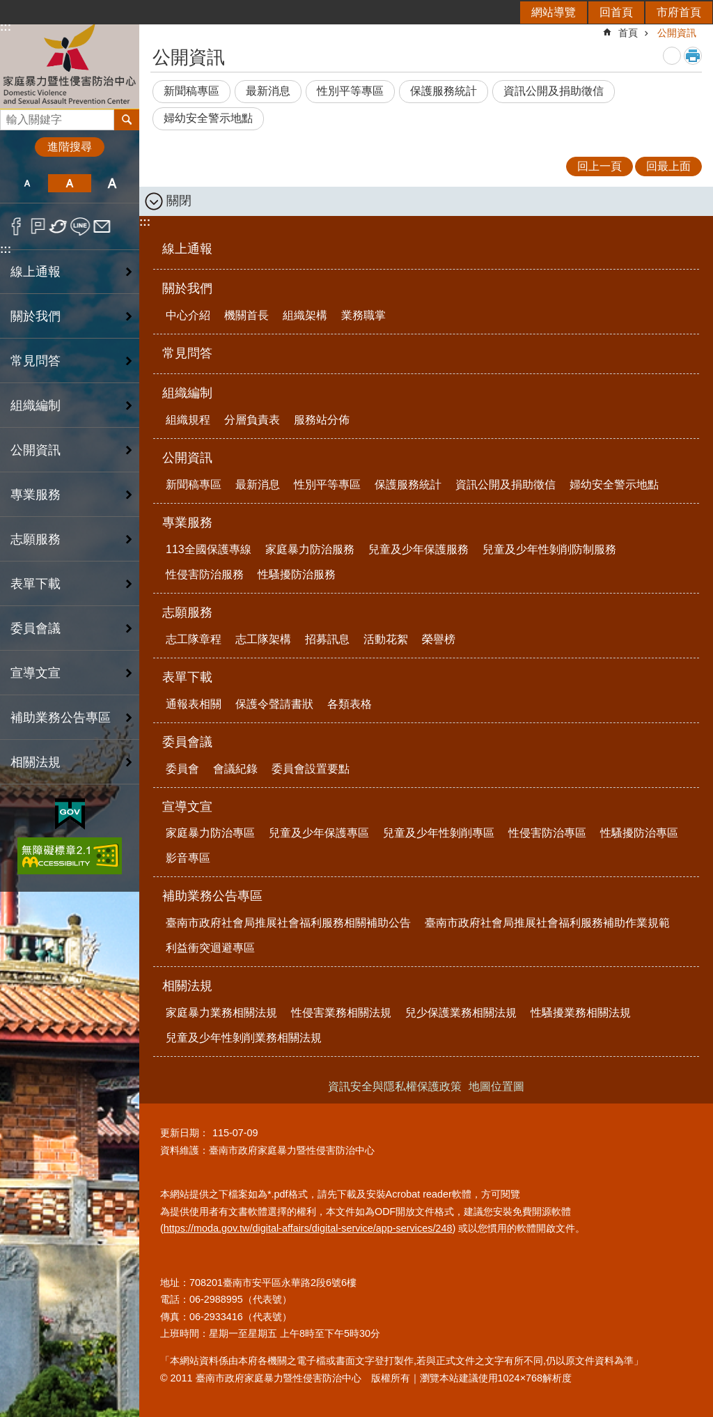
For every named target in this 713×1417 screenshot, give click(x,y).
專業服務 (187, 522)
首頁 (628, 32)
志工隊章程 (193, 639)
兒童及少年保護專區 (319, 833)
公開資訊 (676, 32)
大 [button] (112, 183)
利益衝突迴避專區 (210, 948)
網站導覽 (553, 12)
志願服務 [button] (35, 539)
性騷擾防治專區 (639, 833)
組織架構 (305, 315)
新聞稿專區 (191, 91)
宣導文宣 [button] (35, 673)
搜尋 (11, 116)
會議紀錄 (235, 769)
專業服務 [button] (35, 495)
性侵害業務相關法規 (341, 1013)
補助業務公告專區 (212, 896)
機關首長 (246, 315)
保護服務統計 (443, 91)
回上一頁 (599, 166)
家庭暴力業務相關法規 (221, 1013)
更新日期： (184, 1132)
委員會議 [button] (35, 628)
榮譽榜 (438, 639)
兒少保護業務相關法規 (461, 1013)
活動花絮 (385, 639)
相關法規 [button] (35, 762)
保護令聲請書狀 (274, 704)
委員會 (182, 769)
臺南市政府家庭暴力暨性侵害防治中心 (69, 65)
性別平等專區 (350, 91)
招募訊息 (327, 639)
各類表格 (349, 704)
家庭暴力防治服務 (309, 549)
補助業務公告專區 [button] (60, 718)
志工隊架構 (263, 639)
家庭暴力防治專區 (210, 833)
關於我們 (187, 288)
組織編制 (187, 393)
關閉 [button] (178, 201)
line (80, 226)
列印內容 (693, 56)
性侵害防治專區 (547, 833)
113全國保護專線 (208, 549)
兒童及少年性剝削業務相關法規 (244, 1038)
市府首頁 (679, 12)
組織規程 (188, 420)
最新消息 (268, 91)
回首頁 (616, 12)
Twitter (59, 226)
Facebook (16, 226)
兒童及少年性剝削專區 (438, 833)
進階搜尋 (69, 147)
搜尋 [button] (126, 119)
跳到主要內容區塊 (7, 7)
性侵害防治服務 (205, 574)
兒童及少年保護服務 (418, 549)
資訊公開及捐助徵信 (553, 91)
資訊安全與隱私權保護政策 (395, 1086)
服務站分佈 (322, 420)
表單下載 (187, 677)
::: (5, 249)
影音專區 (188, 858)
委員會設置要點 (311, 769)
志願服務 (187, 612)
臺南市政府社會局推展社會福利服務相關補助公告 (288, 923)
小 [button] (27, 183)
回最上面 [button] (668, 166)
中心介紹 (188, 315)
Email (102, 226)
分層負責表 (252, 420)
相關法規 (187, 986)
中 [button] (69, 183)
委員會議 (187, 742)
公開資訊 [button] (35, 450)
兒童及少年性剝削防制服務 (549, 549)
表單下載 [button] (35, 584)
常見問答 (35, 361)
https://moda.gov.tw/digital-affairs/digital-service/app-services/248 (308, 1228)
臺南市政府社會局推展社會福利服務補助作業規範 (547, 923)
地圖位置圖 (496, 1086)
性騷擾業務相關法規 (581, 1013)
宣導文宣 (187, 807)
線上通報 (35, 272)
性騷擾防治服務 (297, 574)
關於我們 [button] (35, 316)
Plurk (38, 226)
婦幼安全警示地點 (208, 118)
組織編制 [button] (35, 405)
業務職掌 (363, 315)
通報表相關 (193, 704)
